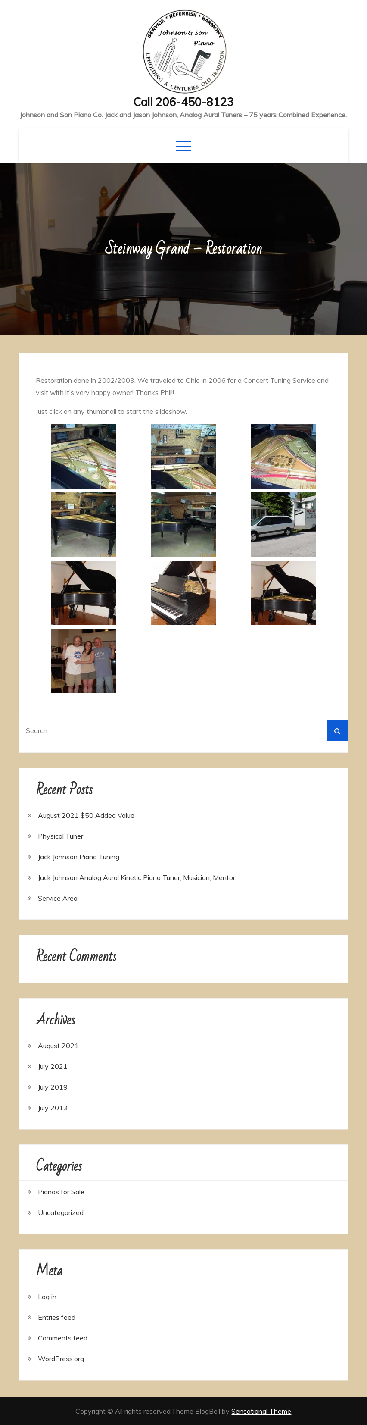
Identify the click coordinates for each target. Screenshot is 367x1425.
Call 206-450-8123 (183, 102)
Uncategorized (61, 1212)
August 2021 (58, 1045)
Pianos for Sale (61, 1191)
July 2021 (53, 1066)
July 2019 (53, 1087)
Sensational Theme (261, 1411)
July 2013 (53, 1107)
